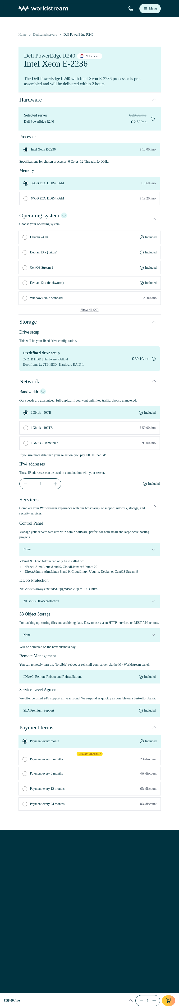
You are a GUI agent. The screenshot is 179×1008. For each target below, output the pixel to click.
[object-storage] (89, 635)
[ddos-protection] (89, 601)
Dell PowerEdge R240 (78, 34)
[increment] (55, 484)
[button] (89, 99)
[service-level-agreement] (89, 710)
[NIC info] (43, 391)
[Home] (43, 8)
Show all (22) (89, 310)
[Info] (64, 215)
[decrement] (25, 484)
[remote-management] (89, 676)
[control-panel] (89, 549)
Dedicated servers (45, 34)
